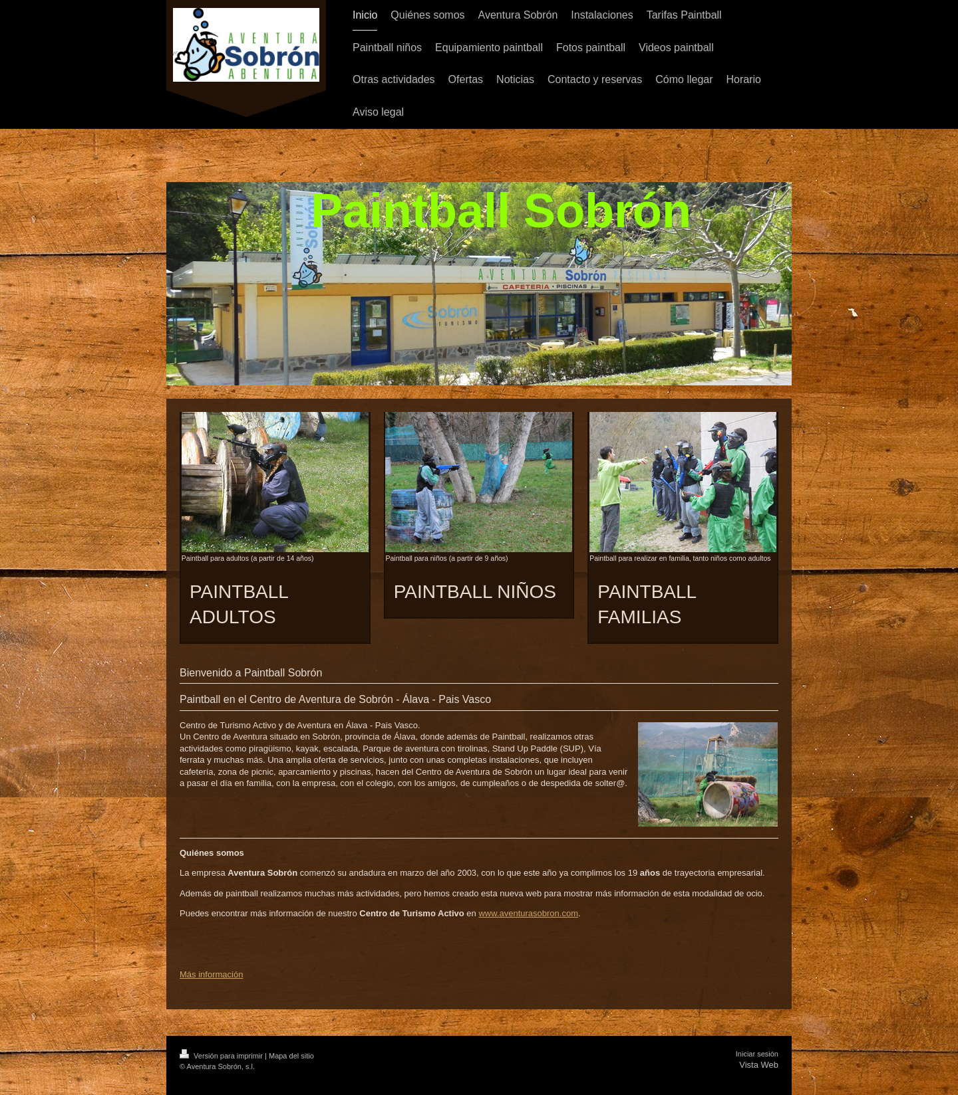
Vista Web (758, 1065)
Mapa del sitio (291, 1056)
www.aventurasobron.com (528, 913)
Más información (211, 974)
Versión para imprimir (222, 1056)
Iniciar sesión (757, 1054)
